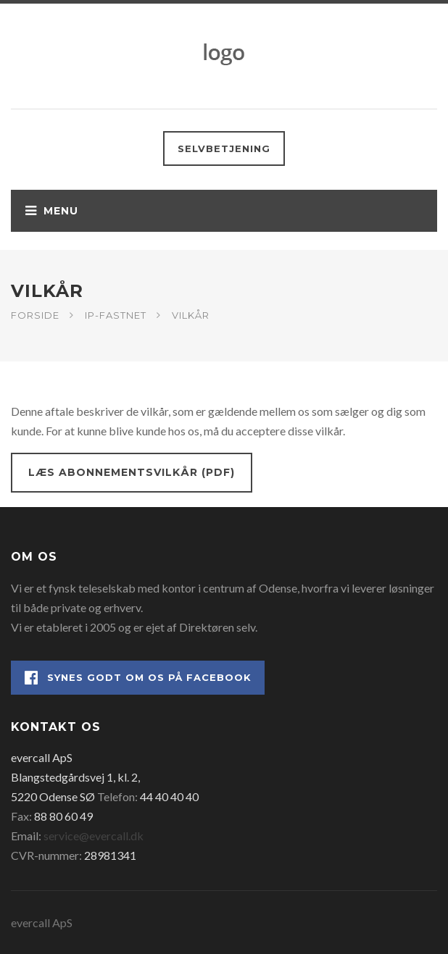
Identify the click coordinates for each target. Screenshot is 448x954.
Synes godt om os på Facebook (138, 677)
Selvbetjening (224, 148)
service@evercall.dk (93, 835)
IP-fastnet (115, 315)
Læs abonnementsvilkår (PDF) (131, 472)
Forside (35, 315)
